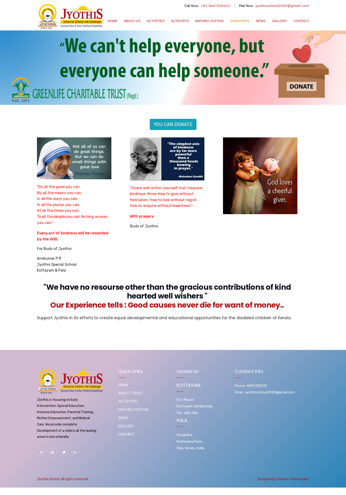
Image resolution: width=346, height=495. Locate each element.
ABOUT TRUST (130, 393)
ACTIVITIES (156, 21)
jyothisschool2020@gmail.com (282, 6)
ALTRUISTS (180, 21)
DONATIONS (239, 21)
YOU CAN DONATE (173, 124)
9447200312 (257, 386)
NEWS (261, 21)
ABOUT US (132, 21)
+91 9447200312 (215, 6)
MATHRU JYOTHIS (209, 21)
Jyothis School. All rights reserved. (63, 479)
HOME (112, 21)
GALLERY (279, 21)
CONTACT (301, 21)
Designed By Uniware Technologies (283, 479)
